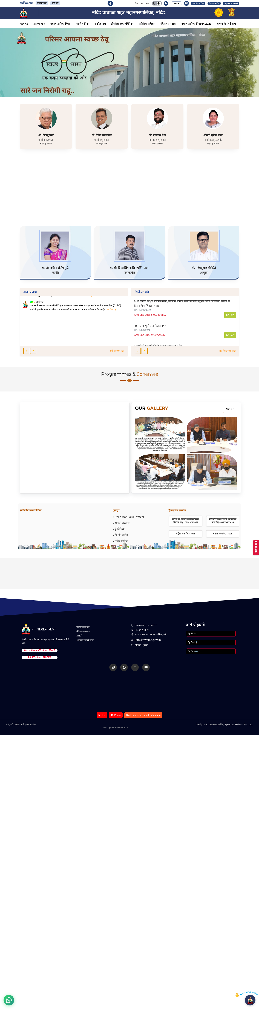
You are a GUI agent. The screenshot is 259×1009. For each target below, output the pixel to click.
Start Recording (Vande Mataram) (143, 715)
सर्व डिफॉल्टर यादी (227, 351)
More (230, 409)
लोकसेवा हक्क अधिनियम (122, 23)
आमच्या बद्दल (39, 23)
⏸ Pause (116, 715)
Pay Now (230, 310)
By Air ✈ (192, 633)
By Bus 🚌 (193, 651)
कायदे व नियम (82, 23)
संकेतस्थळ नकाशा (168, 23)
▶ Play (102, 715)
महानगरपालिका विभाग (60, 23)
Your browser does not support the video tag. (129, 691)
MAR (176, 3)
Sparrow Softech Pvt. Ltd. (239, 724)
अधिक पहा (87, 309)
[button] (166, 3)
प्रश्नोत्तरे (79, 636)
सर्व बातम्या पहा (117, 351)
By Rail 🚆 (193, 642)
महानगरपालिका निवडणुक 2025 (196, 23)
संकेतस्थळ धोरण (83, 627)
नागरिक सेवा (100, 23)
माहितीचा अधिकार (147, 23)
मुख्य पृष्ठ (24, 23)
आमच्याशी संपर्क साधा (226, 23)
